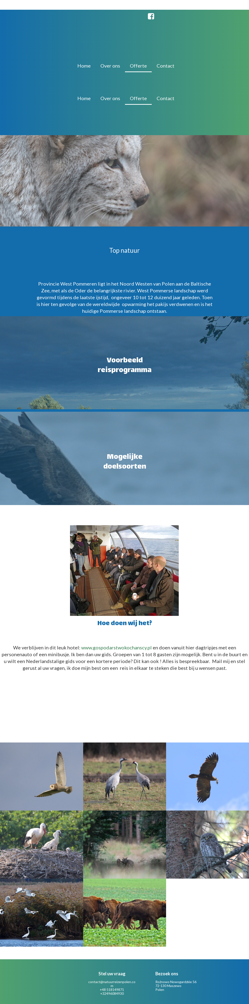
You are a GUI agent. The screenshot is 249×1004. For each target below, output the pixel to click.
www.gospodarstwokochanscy (114, 647)
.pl (150, 647)
